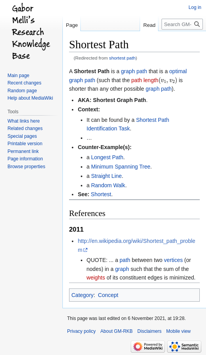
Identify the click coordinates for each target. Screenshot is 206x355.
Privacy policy (81, 331)
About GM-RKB (116, 331)
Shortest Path (91, 71)
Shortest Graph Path (119, 100)
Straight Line (106, 176)
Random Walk (108, 185)
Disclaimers (149, 331)
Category (82, 295)
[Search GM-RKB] (182, 24)
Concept (108, 295)
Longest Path (107, 157)
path (125, 260)
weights (96, 277)
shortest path (122, 57)
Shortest (101, 194)
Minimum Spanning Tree (120, 166)
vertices (173, 260)
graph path (134, 71)
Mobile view (178, 331)
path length (144, 80)
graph (122, 269)
